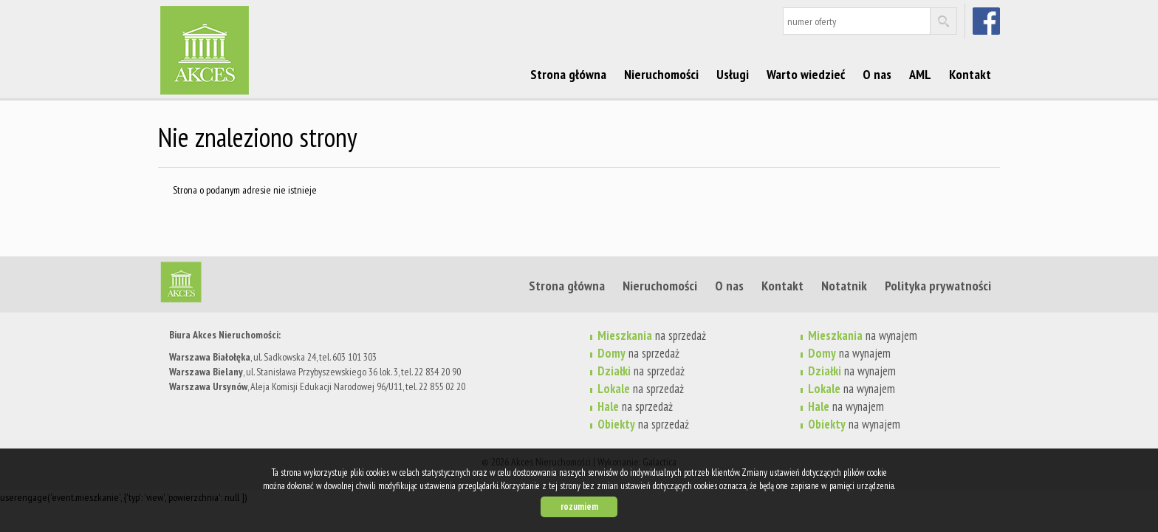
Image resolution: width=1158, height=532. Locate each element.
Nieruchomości (661, 74)
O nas (877, 74)
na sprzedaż (651, 335)
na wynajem (862, 335)
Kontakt (970, 74)
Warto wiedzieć (806, 74)
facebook (987, 20)
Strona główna (568, 74)
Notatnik (844, 285)
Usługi (732, 74)
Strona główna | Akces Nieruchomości (272, 285)
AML (920, 74)
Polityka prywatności (938, 285)
